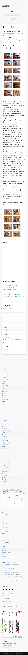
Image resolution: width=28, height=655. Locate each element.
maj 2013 (4, 450)
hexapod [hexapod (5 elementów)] (4, 497)
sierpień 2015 (5, 415)
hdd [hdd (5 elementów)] (21, 495)
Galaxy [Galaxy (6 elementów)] (23, 493)
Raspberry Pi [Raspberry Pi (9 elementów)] (18, 501)
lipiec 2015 (4, 417)
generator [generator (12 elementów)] (12, 495)
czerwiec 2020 (5, 375)
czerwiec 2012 (5, 471)
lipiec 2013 (4, 446)
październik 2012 (5, 463)
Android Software (7, 537)
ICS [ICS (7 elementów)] (9, 497)
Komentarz (6, 314)
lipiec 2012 (4, 469)
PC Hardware (6, 540)
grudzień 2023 (5, 362)
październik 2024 (5, 360)
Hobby (3, 556)
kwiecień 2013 (5, 452)
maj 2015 (4, 420)
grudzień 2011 (5, 483)
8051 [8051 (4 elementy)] (7, 489)
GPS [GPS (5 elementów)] (17, 495)
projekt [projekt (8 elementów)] (4, 501)
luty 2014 (4, 434)
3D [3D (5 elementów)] (3, 489)
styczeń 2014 (5, 436)
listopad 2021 (5, 371)
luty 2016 (4, 407)
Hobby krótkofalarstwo (8, 558)
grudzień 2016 (5, 397)
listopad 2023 (5, 364)
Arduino (5, 516)
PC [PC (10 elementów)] (21, 499)
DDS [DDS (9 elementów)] (11, 493)
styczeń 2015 (5, 428)
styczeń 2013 (5, 458)
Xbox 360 (5, 546)
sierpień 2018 (5, 381)
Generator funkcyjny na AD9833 (12, 564)
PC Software (6, 542)
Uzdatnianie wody (6, 649)
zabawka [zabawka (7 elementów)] (15, 508)
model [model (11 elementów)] (12, 499)
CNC (4, 548)
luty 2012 (4, 479)
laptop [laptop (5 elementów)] (17, 497)
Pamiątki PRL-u (5, 554)
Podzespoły (6, 531)
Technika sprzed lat (6, 552)
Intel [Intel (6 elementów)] (13, 497)
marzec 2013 (4, 454)
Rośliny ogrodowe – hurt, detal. (8, 647)
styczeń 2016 (5, 409)
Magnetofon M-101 (12, 568)
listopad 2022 (5, 368)
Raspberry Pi (6, 520)
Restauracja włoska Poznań (8, 645)
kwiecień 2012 (5, 475)
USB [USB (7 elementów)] (18, 506)
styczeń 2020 (5, 379)
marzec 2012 (4, 477)
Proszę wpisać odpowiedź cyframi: (11, 342)
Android (3, 533)
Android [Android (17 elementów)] (12, 489)
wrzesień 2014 (5, 432)
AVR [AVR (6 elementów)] (16, 491)
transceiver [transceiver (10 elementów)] (9, 506)
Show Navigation (22, 13)
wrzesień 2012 (5, 465)
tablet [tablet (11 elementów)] (4, 506)
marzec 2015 (4, 424)
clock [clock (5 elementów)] (4, 493)
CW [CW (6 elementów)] (7, 493)
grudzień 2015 (5, 411)
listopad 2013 (5, 440)
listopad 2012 (5, 462)
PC (2, 539)
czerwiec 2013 (5, 448)
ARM (4, 521)
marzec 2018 (4, 383)
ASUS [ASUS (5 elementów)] (11, 491)
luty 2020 (4, 377)
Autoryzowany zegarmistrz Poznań (9, 643)
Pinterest (15, 19)
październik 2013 (5, 442)
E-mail (5, 331)
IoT (4, 525)
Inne (3, 544)
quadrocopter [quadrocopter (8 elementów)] (10, 501)
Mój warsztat (4, 550)
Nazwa (5, 327)
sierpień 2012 (5, 467)
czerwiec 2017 (5, 389)
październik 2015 (5, 413)
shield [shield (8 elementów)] (14, 504)
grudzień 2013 (5, 438)
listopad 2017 (5, 385)
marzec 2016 (4, 405)
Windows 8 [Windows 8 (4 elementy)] (5, 508)
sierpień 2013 (5, 444)
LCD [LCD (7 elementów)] (22, 497)
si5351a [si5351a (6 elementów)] (19, 504)
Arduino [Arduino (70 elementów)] (17, 489)
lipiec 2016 (4, 401)
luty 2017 (4, 395)
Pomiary (5, 527)
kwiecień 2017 (5, 391)
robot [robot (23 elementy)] (24, 501)
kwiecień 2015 (5, 422)
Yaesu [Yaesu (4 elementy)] (10, 508)
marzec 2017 (4, 393)
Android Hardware (7, 535)
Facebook (12, 19)
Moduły (5, 529)
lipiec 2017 (4, 387)
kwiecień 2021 (5, 373)
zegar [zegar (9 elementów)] (21, 508)
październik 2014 (5, 430)
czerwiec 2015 (5, 418)
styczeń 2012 (5, 481)
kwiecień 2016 (5, 403)
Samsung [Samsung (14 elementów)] (4, 504)
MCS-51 (5, 523)
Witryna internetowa (6, 336)
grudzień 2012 (5, 460)
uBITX (6, 566)
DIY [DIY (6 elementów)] (15, 493)
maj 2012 (4, 473)
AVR (4, 518)
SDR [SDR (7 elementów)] (9, 504)
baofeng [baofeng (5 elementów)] (20, 491)
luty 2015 (4, 426)
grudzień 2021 (5, 370)
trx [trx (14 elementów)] (14, 506)
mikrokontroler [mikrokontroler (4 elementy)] (6, 499)
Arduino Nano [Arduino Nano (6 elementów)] (5, 491)
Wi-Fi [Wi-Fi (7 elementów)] (23, 506)
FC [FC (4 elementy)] (19, 493)
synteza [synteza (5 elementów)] (24, 504)
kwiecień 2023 (5, 366)
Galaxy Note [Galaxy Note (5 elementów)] (5, 495)
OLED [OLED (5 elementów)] (17, 499)
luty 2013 (4, 456)
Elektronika (4, 514)
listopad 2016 (5, 399)
